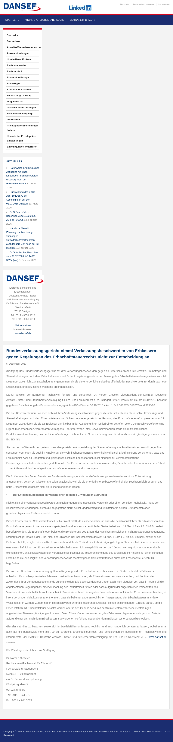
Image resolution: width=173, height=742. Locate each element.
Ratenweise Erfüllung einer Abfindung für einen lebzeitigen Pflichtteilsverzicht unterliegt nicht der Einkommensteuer (22, 175)
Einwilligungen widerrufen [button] (22, 146)
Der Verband (14, 41)
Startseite (124, 4)
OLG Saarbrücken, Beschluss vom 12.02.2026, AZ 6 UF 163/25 (21, 216)
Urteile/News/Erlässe (19, 59)
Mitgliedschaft (15, 101)
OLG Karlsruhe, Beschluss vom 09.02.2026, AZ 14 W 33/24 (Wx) (22, 256)
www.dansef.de (22, 333)
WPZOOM (164, 731)
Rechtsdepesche (16, 65)
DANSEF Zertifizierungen (21, 107)
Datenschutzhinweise (143, 4)
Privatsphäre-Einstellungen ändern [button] (22, 128)
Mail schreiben (23, 325)
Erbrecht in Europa (18, 77)
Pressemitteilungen (18, 53)
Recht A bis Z (14, 71)
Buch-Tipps (13, 83)
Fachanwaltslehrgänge (20, 113)
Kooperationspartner (19, 89)
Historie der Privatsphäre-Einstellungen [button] (22, 138)
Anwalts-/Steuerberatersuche (44, 20)
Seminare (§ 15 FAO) (82, 20)
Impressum (163, 4)
